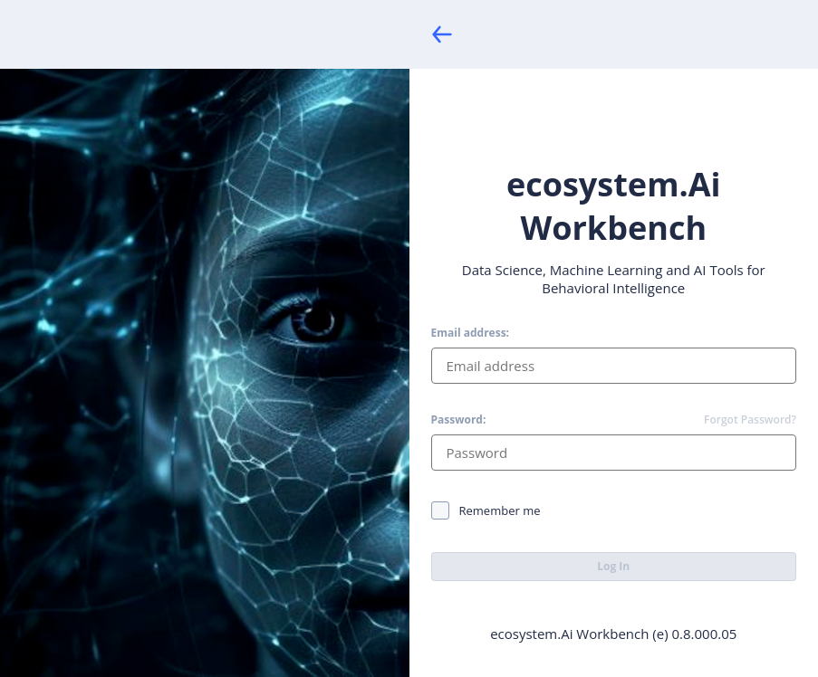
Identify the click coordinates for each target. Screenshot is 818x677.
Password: (458, 420)
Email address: (470, 333)
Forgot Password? (750, 420)
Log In (613, 566)
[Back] (442, 34)
